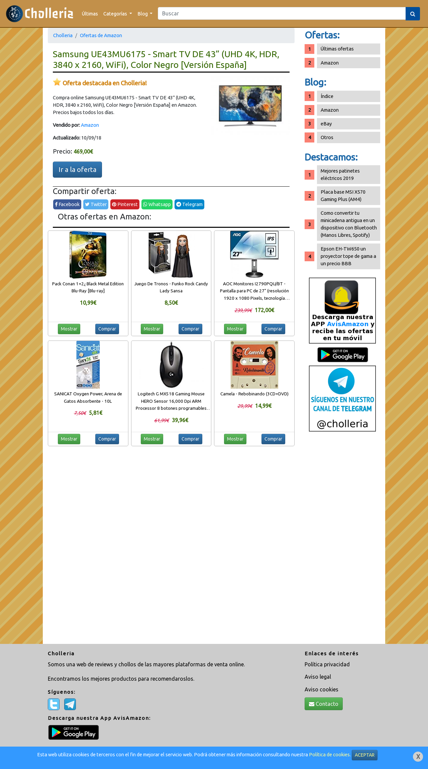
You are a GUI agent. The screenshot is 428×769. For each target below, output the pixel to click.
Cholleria (63, 35)
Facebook (67, 204)
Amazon (90, 125)
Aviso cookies (321, 689)
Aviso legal (318, 677)
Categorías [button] (115, 13)
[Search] (282, 13)
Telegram (189, 204)
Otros (327, 137)
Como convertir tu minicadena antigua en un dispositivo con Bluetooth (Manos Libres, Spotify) (349, 224)
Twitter (96, 204)
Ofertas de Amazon (101, 35)
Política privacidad (327, 664)
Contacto (323, 704)
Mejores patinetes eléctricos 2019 (340, 174)
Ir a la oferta (77, 169)
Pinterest (125, 204)
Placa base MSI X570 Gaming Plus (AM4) (343, 195)
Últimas (90, 13)
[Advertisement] (342, 540)
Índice (327, 96)
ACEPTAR (364, 755)
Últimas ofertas (337, 49)
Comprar (107, 328)
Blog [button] (143, 13)
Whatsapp (157, 204)
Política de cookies (329, 754)
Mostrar (69, 328)
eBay (326, 123)
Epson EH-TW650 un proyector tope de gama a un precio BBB (348, 256)
